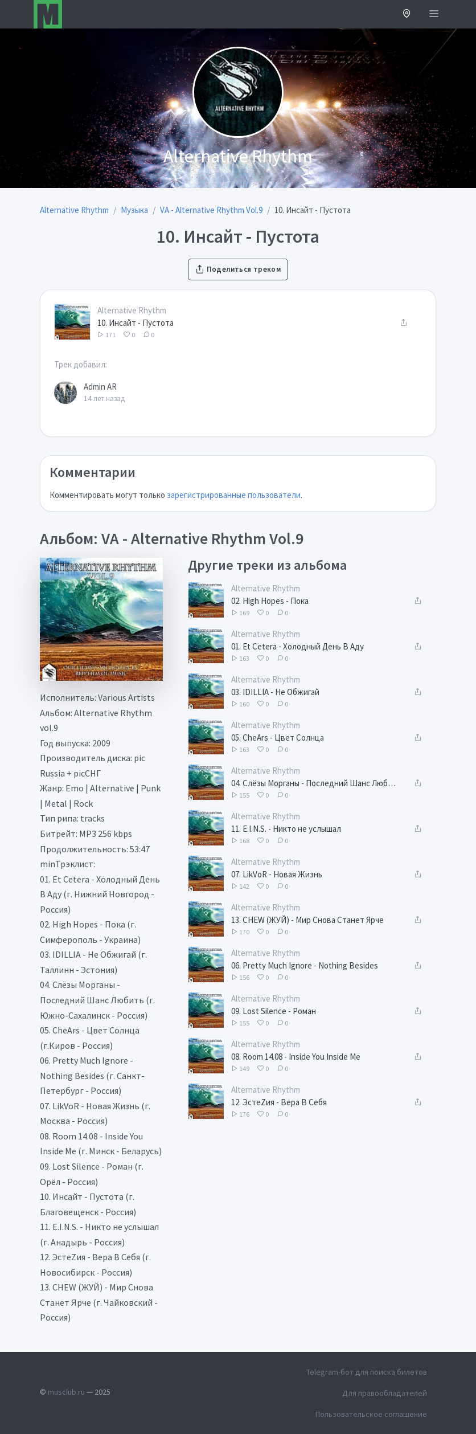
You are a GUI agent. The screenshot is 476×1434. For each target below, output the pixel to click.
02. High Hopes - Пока (270, 600)
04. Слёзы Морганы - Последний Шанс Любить (315, 783)
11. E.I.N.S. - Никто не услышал (286, 828)
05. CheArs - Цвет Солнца (277, 737)
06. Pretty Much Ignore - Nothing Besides (304, 965)
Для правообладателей (384, 1393)
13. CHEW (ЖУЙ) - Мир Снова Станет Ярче (307, 919)
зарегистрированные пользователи (234, 494)
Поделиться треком (238, 269)
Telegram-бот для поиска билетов (366, 1372)
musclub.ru (66, 1392)
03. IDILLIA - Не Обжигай (275, 692)
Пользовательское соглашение (371, 1414)
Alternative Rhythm (131, 310)
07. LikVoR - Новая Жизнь (276, 874)
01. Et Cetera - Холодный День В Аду (297, 646)
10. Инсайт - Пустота (135, 322)
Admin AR (100, 386)
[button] (407, 14)
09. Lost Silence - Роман (273, 1011)
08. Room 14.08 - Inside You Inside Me (295, 1056)
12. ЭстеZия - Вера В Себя (279, 1102)
